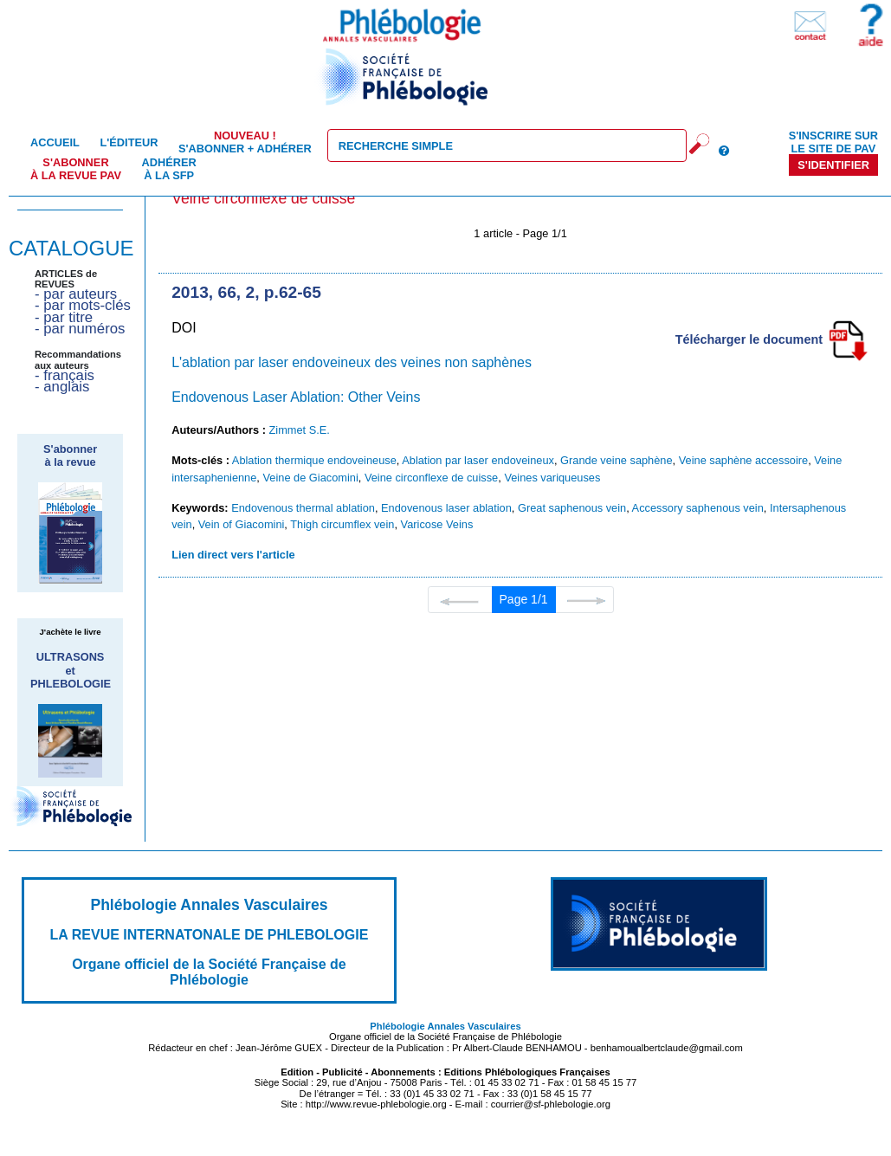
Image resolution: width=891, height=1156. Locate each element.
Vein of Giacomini (241, 524)
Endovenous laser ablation (446, 507)
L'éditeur (129, 142)
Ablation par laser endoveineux (478, 460)
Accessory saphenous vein (698, 507)
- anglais (62, 386)
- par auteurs (76, 294)
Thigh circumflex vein (342, 524)
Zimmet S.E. (299, 429)
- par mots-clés (83, 305)
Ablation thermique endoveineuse (314, 460)
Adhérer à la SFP (169, 169)
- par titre (64, 317)
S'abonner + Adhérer (245, 142)
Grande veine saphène (616, 460)
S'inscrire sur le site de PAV (833, 142)
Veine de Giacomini (310, 477)
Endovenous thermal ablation (303, 507)
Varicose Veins (437, 524)
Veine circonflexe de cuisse (431, 477)
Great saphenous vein (572, 507)
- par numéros (80, 328)
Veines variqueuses (552, 477)
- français (64, 375)
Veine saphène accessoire (743, 460)
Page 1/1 (524, 599)
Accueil (55, 142)
